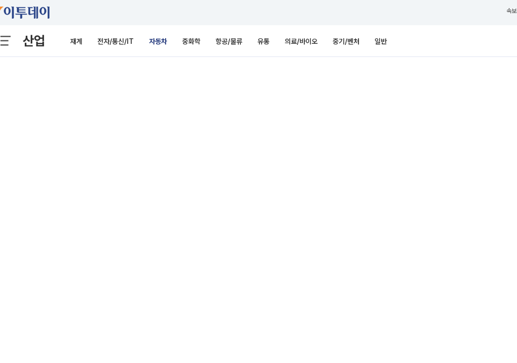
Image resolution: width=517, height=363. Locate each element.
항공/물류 (229, 41)
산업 (34, 40)
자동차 (158, 41)
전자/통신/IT (115, 41)
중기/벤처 (346, 41)
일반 (381, 41)
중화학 (191, 41)
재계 (76, 41)
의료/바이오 (301, 41)
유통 (263, 41)
